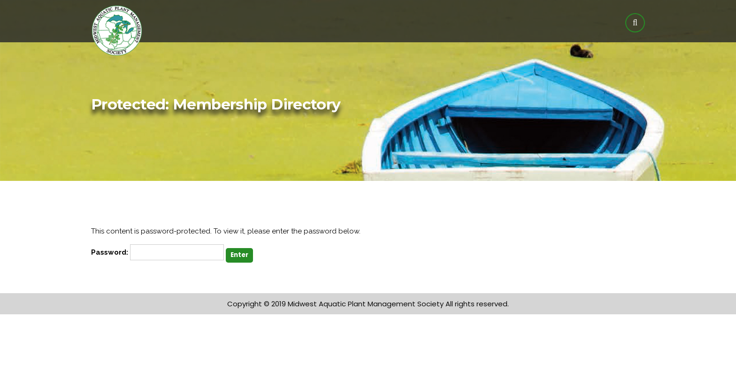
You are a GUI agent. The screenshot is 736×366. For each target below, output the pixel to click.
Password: (157, 252)
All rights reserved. (477, 304)
